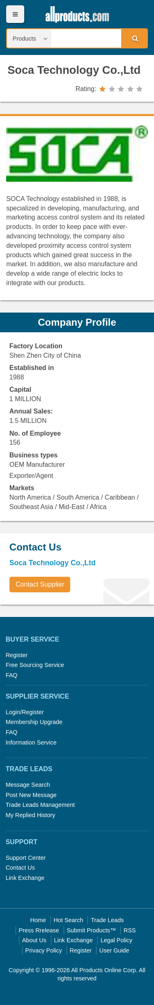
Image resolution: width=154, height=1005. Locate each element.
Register (17, 655)
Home (38, 920)
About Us (34, 940)
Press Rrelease (38, 930)
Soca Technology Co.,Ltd (73, 70)
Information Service (31, 742)
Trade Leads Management (40, 805)
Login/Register (25, 712)
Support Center (26, 857)
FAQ (12, 675)
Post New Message (31, 795)
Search (133, 38)
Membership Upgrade (34, 722)
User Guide (114, 950)
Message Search (28, 784)
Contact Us (20, 867)
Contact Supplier (40, 584)
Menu (15, 14)
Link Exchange (25, 878)
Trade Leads (107, 920)
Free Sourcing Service (35, 665)
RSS (130, 930)
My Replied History (30, 815)
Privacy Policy (43, 950)
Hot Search (68, 920)
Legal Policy (117, 940)
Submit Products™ (91, 930)
